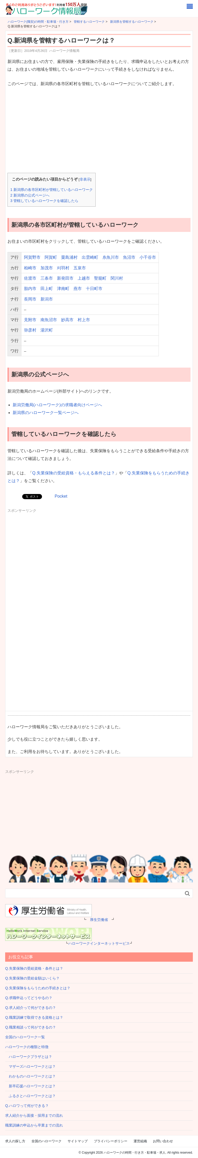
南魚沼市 (48, 320)
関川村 (117, 278)
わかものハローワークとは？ (30, 1076)
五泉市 (79, 268)
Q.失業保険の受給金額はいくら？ (32, 978)
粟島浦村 (69, 257)
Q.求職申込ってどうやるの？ (28, 998)
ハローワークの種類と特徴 (26, 1047)
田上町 (46, 288)
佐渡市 (30, 278)
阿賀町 (51, 257)
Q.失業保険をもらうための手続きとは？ (37, 988)
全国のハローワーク (46, 1141)
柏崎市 (30, 268)
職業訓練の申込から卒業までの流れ (34, 1125)
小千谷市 (147, 257)
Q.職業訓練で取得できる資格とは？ (34, 1017)
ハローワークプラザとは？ (28, 1057)
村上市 (84, 320)
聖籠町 (100, 278)
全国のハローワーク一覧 (25, 1037)
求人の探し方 (15, 1141)
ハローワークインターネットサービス (99, 943)
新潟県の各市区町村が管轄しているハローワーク (51, 190)
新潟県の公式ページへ (30, 195)
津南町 (63, 288)
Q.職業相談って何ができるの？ (30, 1027)
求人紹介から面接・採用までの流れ (34, 1115)
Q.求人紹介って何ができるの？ (30, 1008)
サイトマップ (78, 1141)
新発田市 (65, 278)
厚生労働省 (99, 920)
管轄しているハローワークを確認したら (44, 201)
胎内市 (30, 288)
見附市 (30, 320)
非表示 (85, 179)
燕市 (77, 288)
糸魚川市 (110, 257)
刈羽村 (63, 268)
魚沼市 (129, 257)
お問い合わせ (163, 1141)
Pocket (61, 496)
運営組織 (140, 1141)
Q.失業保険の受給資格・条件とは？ (34, 968)
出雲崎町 (90, 257)
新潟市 (46, 299)
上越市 (84, 278)
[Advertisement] (99, 130)
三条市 (46, 278)
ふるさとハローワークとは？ (30, 1096)
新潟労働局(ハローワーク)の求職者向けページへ (57, 405)
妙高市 (67, 320)
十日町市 (94, 288)
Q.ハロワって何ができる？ (27, 1106)
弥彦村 (30, 330)
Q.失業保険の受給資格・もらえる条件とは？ (73, 473)
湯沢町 (46, 330)
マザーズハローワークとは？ (30, 1066)
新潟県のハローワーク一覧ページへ (46, 412)
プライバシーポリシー (110, 1141)
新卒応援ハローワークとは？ (30, 1086)
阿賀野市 (32, 257)
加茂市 (46, 268)
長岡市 (30, 299)
